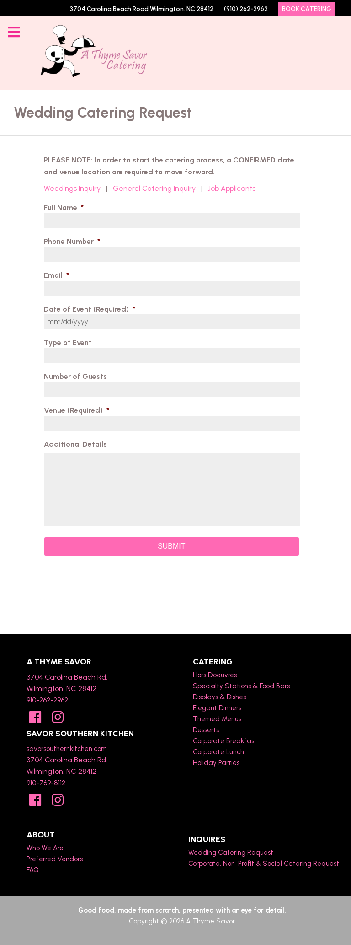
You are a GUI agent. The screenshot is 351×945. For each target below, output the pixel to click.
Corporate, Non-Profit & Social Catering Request (263, 863)
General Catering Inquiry (154, 188)
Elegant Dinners (217, 708)
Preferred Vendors (55, 859)
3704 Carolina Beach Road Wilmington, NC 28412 (141, 9)
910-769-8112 (46, 783)
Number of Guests (75, 376)
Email (56, 275)
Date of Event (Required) (89, 309)
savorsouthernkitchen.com (67, 749)
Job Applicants (231, 188)
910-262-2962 (47, 700)
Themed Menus (217, 719)
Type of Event (68, 342)
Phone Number (72, 241)
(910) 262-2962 (246, 9)
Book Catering (306, 9)
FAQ (33, 870)
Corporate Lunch (218, 752)
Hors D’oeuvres (215, 675)
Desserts (206, 730)
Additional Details (75, 444)
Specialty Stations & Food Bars (241, 686)
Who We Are (45, 848)
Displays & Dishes (219, 697)
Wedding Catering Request (230, 852)
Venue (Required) (76, 410)
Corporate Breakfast (225, 741)
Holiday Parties (216, 763)
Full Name (64, 207)
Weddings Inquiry (72, 188)
